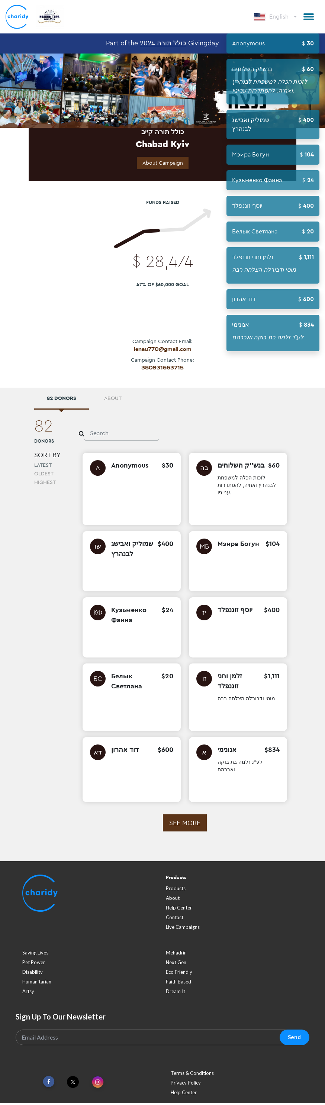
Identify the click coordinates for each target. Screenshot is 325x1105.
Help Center (179, 909)
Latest (43, 466)
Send (294, 1038)
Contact (174, 919)
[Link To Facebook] (49, 1083)
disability (32, 974)
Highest (45, 484)
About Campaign (162, 162)
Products (176, 890)
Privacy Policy (186, 1085)
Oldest (44, 475)
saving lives (35, 954)
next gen (176, 964)
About (173, 900)
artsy (28, 993)
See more (184, 824)
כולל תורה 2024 (163, 43)
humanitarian (36, 983)
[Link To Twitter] (73, 1084)
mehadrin (176, 954)
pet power (33, 964)
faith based (178, 983)
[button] (308, 17)
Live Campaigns (183, 929)
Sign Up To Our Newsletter (61, 1018)
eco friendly (179, 974)
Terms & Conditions (192, 1075)
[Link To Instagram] (98, 1084)
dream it (175, 993)
